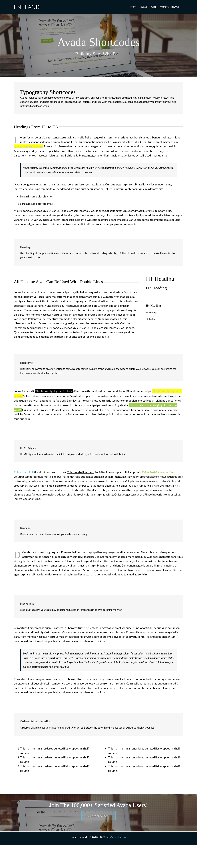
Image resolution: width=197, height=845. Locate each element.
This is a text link (24, 472)
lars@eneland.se (116, 837)
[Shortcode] (98, 38)
